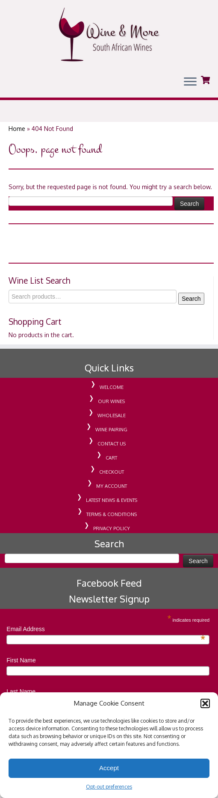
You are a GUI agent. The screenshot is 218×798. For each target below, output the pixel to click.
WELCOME (112, 394)
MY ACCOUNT (111, 493)
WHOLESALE (111, 422)
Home (17, 135)
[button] (205, 703)
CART (111, 465)
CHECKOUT (111, 479)
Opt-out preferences (109, 786)
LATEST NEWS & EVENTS (111, 507)
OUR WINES (111, 408)
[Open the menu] (190, 82)
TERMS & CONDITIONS (111, 521)
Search (191, 305)
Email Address (105, 636)
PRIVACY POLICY (111, 535)
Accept (109, 767)
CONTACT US (111, 451)
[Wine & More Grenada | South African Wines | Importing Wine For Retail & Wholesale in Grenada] (109, 34)
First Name (20, 667)
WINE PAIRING (111, 436)
